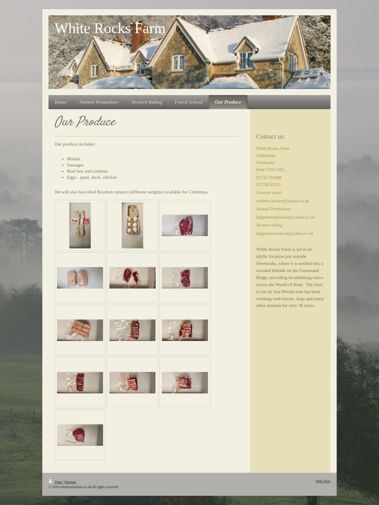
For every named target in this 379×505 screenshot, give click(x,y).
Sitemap (70, 482)
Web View (323, 481)
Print (55, 482)
